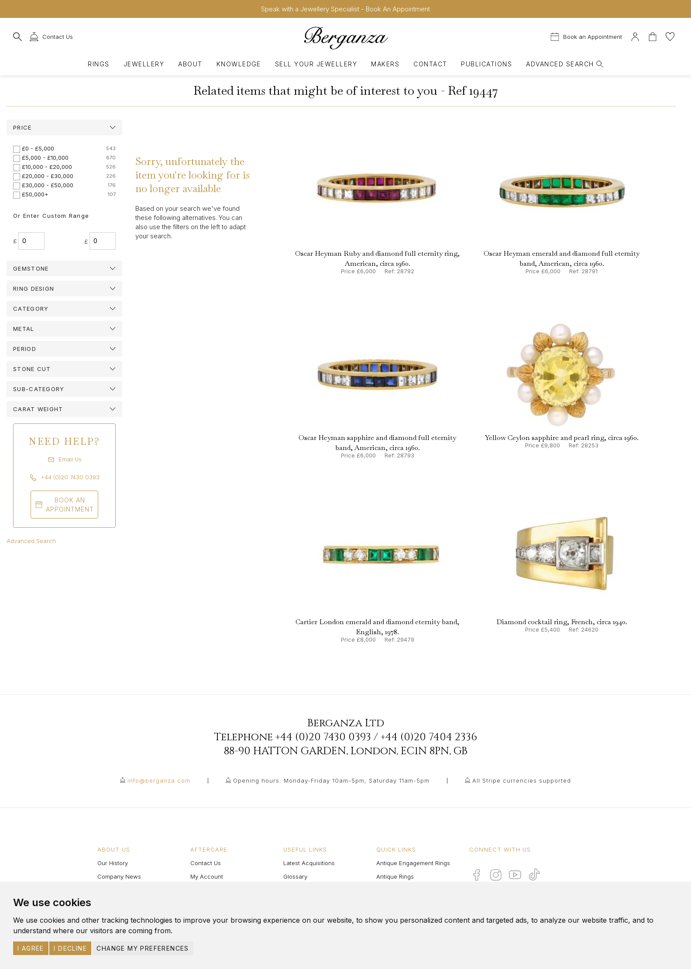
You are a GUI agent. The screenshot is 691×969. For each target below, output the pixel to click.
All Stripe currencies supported (521, 780)
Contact (430, 64)
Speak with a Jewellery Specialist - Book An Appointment (345, 9)
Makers (385, 64)
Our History (112, 862)
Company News (119, 876)
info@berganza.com (158, 780)
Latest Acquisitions (309, 862)
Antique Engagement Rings (413, 862)
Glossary (295, 876)
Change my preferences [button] (142, 948)
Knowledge (239, 64)
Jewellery (144, 64)
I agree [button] (30, 948)
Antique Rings (395, 876)
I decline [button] (70, 948)
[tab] (64, 127)
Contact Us (205, 862)
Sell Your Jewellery (316, 64)
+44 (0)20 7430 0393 (323, 737)
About (190, 64)
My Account (206, 876)
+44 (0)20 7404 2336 (429, 737)
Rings (98, 64)
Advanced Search (31, 540)
